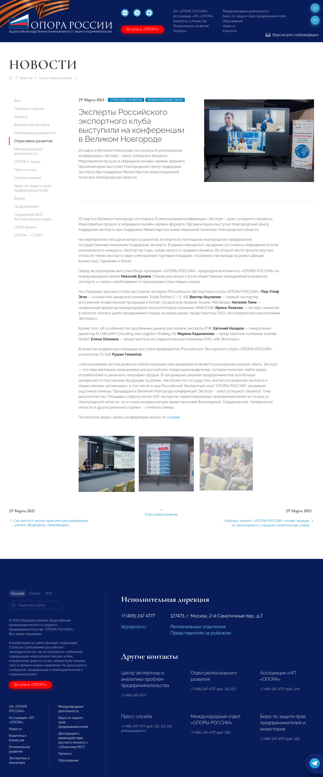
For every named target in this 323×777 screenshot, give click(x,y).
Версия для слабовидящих (292, 35)
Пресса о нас (25, 170)
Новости (229, 26)
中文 (49, 593)
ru (315, 20)
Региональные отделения (197, 626)
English (34, 593)
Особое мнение (27, 178)
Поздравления (26, 206)
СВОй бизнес (25, 227)
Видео (19, 198)
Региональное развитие (191, 26)
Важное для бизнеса (32, 125)
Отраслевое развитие (55, 78)
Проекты (179, 31)
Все (17, 100)
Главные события (29, 109)
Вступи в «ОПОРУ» (142, 29)
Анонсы (20, 117)
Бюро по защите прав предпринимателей (254, 16)
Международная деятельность (246, 11)
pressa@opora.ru (133, 731)
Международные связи (165, 99)
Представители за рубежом (200, 633)
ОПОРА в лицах (27, 162)
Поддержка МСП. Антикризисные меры (32, 216)
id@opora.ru (133, 626)
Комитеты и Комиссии (190, 21)
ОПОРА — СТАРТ (28, 235)
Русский (17, 593)
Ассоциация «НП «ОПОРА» (193, 16)
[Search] (36, 605)
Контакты (230, 31)
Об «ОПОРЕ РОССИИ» (190, 11)
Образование (233, 21)
